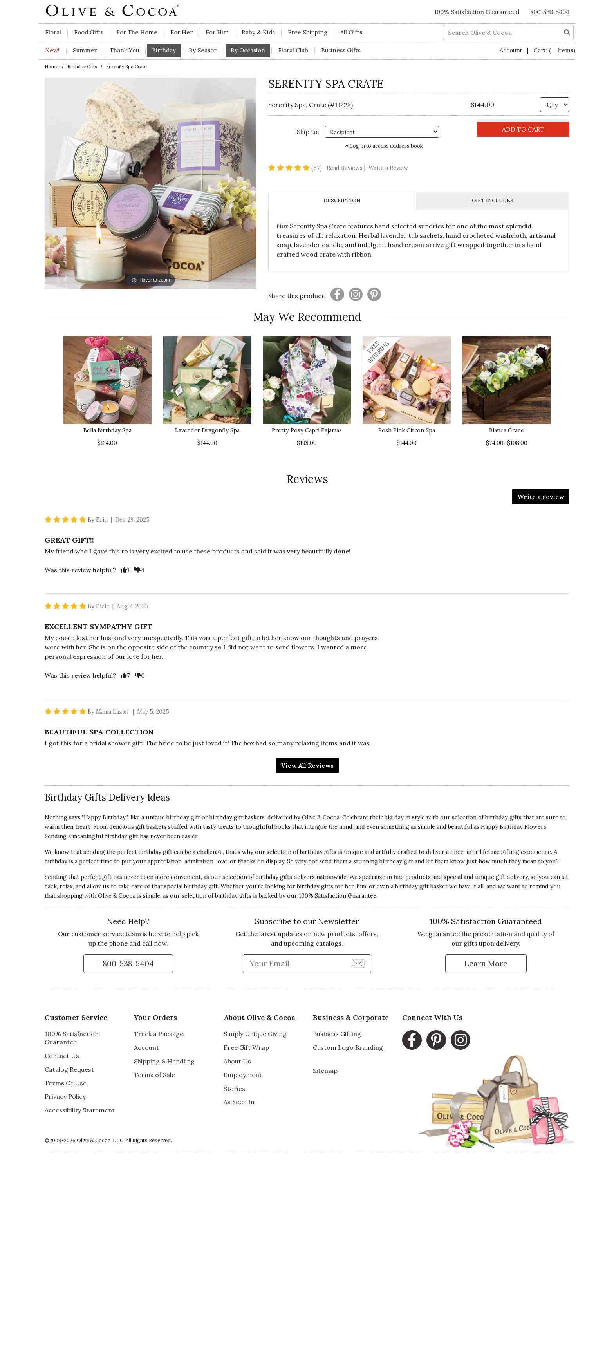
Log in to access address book (384, 146)
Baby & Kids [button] (258, 32)
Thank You (124, 50)
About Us (237, 1061)
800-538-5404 (549, 12)
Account (512, 50)
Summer (85, 50)
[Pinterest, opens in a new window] (436, 1040)
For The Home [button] (136, 32)
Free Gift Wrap (246, 1047)
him (361, 886)
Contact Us (62, 1056)
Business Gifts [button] (341, 50)
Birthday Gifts (82, 66)
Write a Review (388, 168)
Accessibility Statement (80, 1110)
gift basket (433, 886)
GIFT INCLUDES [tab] (492, 200)
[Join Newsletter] (358, 963)
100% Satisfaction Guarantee (72, 1038)
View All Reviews (307, 765)
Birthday (164, 50)
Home (51, 66)
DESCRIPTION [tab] (341, 200)
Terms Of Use (66, 1083)
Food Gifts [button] (88, 32)
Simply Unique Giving (255, 1034)
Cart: (554, 50)
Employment (243, 1075)
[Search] (567, 32)
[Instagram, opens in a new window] (460, 1040)
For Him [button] (217, 32)
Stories (234, 1088)
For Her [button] (181, 32)
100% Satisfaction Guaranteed (477, 12)
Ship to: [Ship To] (308, 132)
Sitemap (325, 1070)
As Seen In (239, 1102)
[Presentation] (337, 294)
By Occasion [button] (248, 50)
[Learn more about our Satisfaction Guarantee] (486, 963)
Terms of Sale (154, 1075)
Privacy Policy (65, 1096)
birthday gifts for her (325, 886)
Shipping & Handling (164, 1061)
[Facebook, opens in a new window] (412, 1040)
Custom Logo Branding (348, 1047)
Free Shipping (307, 32)
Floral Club (293, 50)
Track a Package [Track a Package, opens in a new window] (158, 1034)
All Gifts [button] (351, 32)
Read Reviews (347, 168)
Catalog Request (69, 1069)
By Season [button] (203, 50)
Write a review (540, 497)
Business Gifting (337, 1034)
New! (52, 50)
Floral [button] (53, 32)
